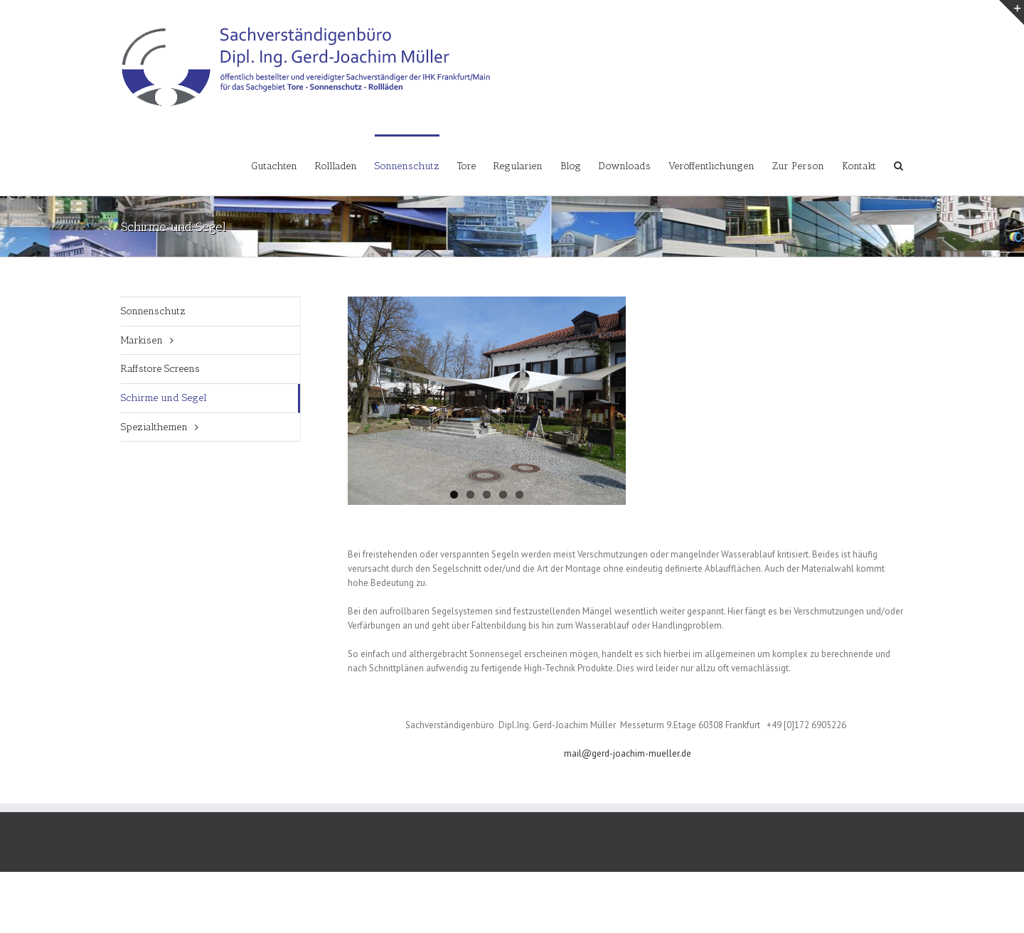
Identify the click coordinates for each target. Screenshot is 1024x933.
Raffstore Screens (160, 369)
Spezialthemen (154, 427)
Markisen (142, 340)
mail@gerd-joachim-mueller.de (627, 753)
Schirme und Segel (164, 398)
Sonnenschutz (153, 311)
